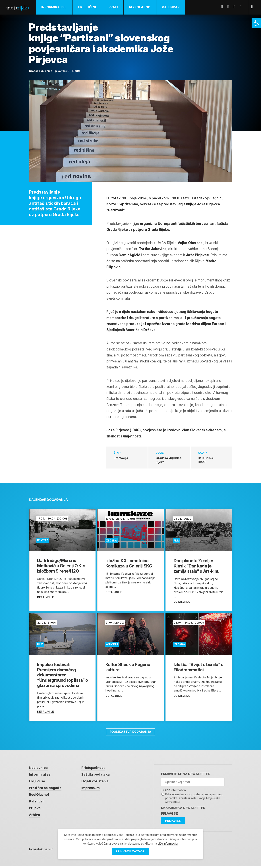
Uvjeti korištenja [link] (95, 781)
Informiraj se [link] (54, 7)
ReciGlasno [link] (140, 7)
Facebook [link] (223, 7)
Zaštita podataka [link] (95, 774)
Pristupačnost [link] (93, 767)
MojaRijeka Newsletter (183, 807)
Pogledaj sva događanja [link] (130, 731)
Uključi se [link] (88, 7)
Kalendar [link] (171, 7)
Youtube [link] (236, 7)
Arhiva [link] (34, 815)
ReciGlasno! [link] (39, 794)
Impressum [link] (90, 788)
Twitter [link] (229, 7)
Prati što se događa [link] (45, 788)
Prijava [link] (35, 808)
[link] (256, 23)
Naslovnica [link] (38, 767)
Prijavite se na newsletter (185, 773)
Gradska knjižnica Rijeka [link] (169, 460)
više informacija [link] (168, 843)
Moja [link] (18, 7)
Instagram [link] (242, 7)
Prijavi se (169, 813)
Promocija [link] (121, 458)
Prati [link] (113, 7)
